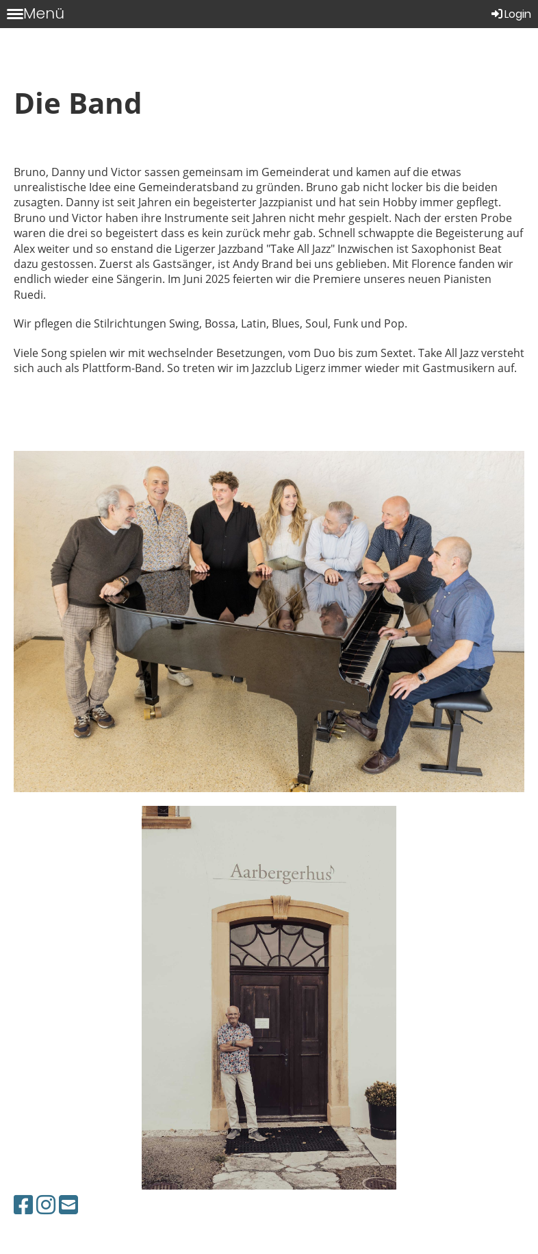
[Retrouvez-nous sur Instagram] (45, 1204)
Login (510, 14)
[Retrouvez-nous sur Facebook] (23, 1204)
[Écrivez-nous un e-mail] (68, 1204)
